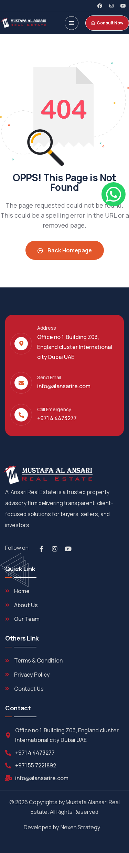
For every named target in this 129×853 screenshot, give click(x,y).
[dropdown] (71, 23)
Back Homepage (64, 250)
